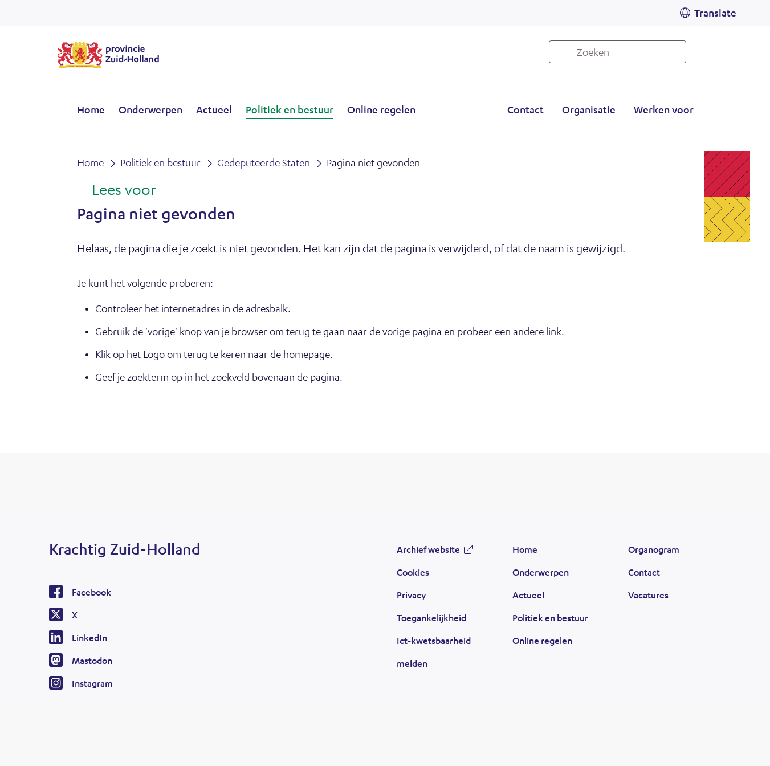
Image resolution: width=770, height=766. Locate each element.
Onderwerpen (150, 109)
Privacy (411, 594)
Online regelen (381, 109)
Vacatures (648, 594)
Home (91, 109)
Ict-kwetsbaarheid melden (434, 652)
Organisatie (589, 109)
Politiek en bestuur (289, 109)
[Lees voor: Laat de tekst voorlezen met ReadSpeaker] (116, 190)
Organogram (653, 549)
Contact (525, 109)
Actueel (214, 109)
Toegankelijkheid (431, 617)
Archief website (428, 549)
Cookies (413, 572)
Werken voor (664, 109)
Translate (715, 12)
